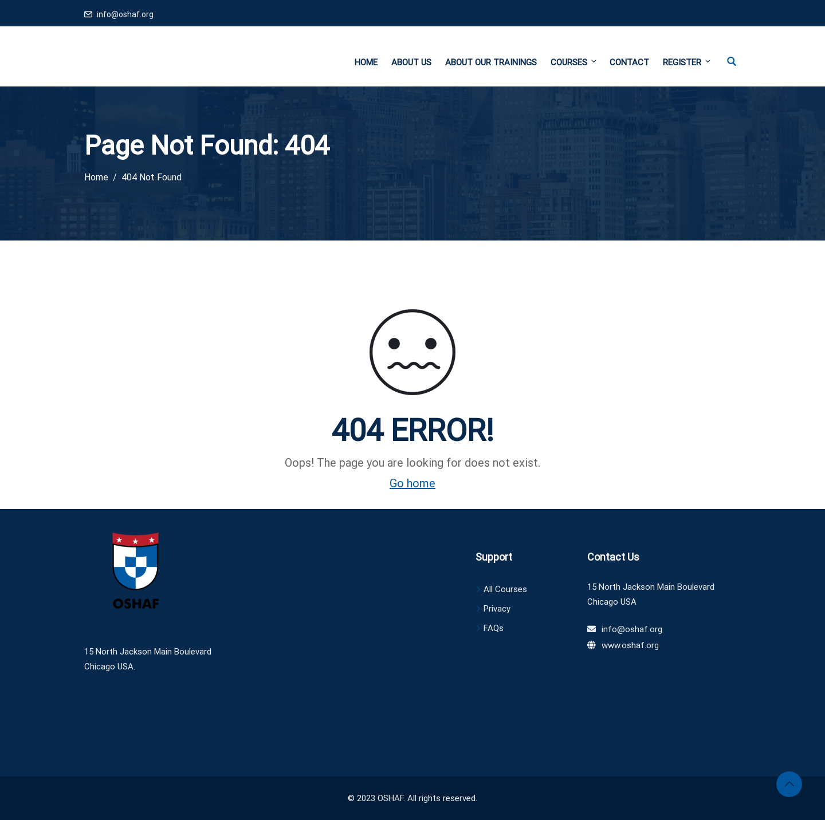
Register (686, 62)
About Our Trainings (491, 62)
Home (366, 62)
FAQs (494, 628)
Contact (629, 62)
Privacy (497, 609)
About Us (411, 62)
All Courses (505, 589)
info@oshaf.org (125, 14)
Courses (574, 62)
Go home (412, 483)
